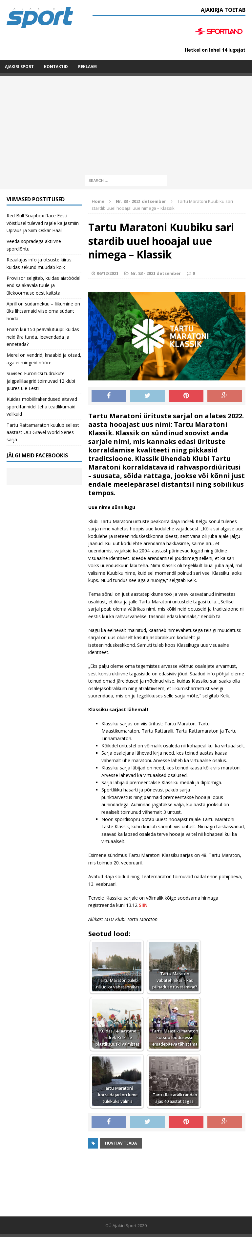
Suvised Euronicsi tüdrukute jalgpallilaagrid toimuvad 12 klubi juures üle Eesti (41, 380)
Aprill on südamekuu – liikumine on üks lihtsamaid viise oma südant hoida (43, 311)
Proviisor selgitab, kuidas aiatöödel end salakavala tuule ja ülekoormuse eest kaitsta (43, 285)
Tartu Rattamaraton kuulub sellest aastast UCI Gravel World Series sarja (43, 432)
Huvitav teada (121, 1143)
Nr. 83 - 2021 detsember (156, 273)
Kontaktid (56, 66)
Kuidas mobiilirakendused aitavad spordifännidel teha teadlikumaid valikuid (42, 406)
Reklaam (87, 66)
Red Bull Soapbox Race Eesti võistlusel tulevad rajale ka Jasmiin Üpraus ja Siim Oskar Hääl (43, 222)
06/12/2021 (107, 273)
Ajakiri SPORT (19, 66)
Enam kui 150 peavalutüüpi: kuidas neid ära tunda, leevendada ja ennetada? (43, 336)
